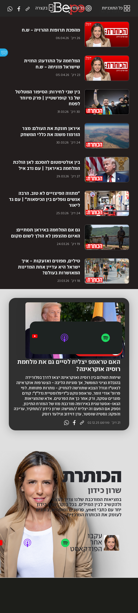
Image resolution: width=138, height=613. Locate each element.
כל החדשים (79, 8)
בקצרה (45, 8)
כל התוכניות (116, 8)
